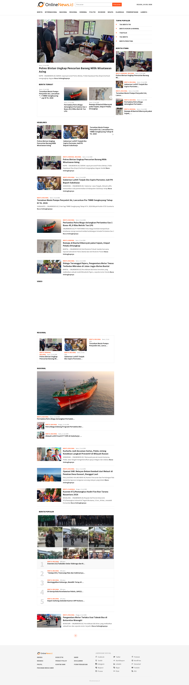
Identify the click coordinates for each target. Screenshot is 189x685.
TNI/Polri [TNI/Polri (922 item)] (123, 33)
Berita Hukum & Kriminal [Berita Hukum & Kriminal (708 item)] (129, 29)
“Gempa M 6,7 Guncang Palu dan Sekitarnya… (66, 573)
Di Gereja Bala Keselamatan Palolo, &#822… (65, 591)
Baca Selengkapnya (62, 78)
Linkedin (117, 664)
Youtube (135, 668)
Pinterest (136, 657)
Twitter (116, 657)
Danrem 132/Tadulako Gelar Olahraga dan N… (66, 564)
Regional (78, 157)
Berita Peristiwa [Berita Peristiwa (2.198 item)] (126, 41)
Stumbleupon (119, 661)
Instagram (99, 664)
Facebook (99, 657)
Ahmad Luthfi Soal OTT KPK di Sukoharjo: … (63, 436)
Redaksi (40, 661)
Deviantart (136, 664)
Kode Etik (59, 657)
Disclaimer (78, 661)
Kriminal (71, 157)
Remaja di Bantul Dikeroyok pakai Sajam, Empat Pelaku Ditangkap (100, 106)
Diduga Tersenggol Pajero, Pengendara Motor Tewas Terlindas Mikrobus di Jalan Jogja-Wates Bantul (88, 264)
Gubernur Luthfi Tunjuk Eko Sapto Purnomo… (74, 358)
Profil (39, 664)
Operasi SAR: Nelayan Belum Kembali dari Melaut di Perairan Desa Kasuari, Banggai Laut (88, 472)
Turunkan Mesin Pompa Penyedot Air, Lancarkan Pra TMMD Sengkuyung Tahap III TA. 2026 (49, 94)
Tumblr (98, 661)
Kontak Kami (60, 664)
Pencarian (117, 4)
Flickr (116, 671)
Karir (76, 657)
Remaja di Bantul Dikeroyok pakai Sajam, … (138, 112)
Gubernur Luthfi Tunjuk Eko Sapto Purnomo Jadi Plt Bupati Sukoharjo (75, 143)
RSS (134, 671)
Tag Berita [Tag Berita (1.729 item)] (123, 37)
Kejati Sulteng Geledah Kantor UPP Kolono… (66, 601)
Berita (65, 157)
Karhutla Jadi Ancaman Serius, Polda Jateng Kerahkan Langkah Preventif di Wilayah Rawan (85, 452)
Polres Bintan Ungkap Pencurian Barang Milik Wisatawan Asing (75, 70)
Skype (116, 668)
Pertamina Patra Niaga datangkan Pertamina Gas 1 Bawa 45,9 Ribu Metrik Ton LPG (75, 108)
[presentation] (40, 97)
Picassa (99, 671)
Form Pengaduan (81, 664)
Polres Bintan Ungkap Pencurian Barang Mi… (49, 358)
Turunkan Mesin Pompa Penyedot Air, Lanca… (98, 344)
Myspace (99, 668)
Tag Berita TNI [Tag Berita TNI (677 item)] (125, 25)
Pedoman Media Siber (45, 668)
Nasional (71, 220)
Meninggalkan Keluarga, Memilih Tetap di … (65, 582)
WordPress (136, 661)
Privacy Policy (61, 661)
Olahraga (71, 489)
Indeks (39, 657)
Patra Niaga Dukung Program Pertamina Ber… (64, 427)
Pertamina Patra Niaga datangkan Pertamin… (56, 419)
